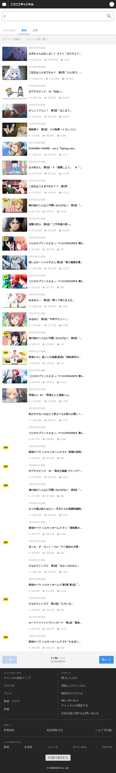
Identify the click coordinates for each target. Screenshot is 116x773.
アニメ (8, 693)
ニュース (52, 746)
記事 (35, 30)
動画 (24, 30)
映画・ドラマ (12, 701)
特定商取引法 (55, 730)
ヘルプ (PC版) (103, 730)
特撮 (6, 709)
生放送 (28, 746)
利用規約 (9, 730)
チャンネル (9, 30)
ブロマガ (9, 685)
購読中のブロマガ (72, 693)
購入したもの (69, 677)
